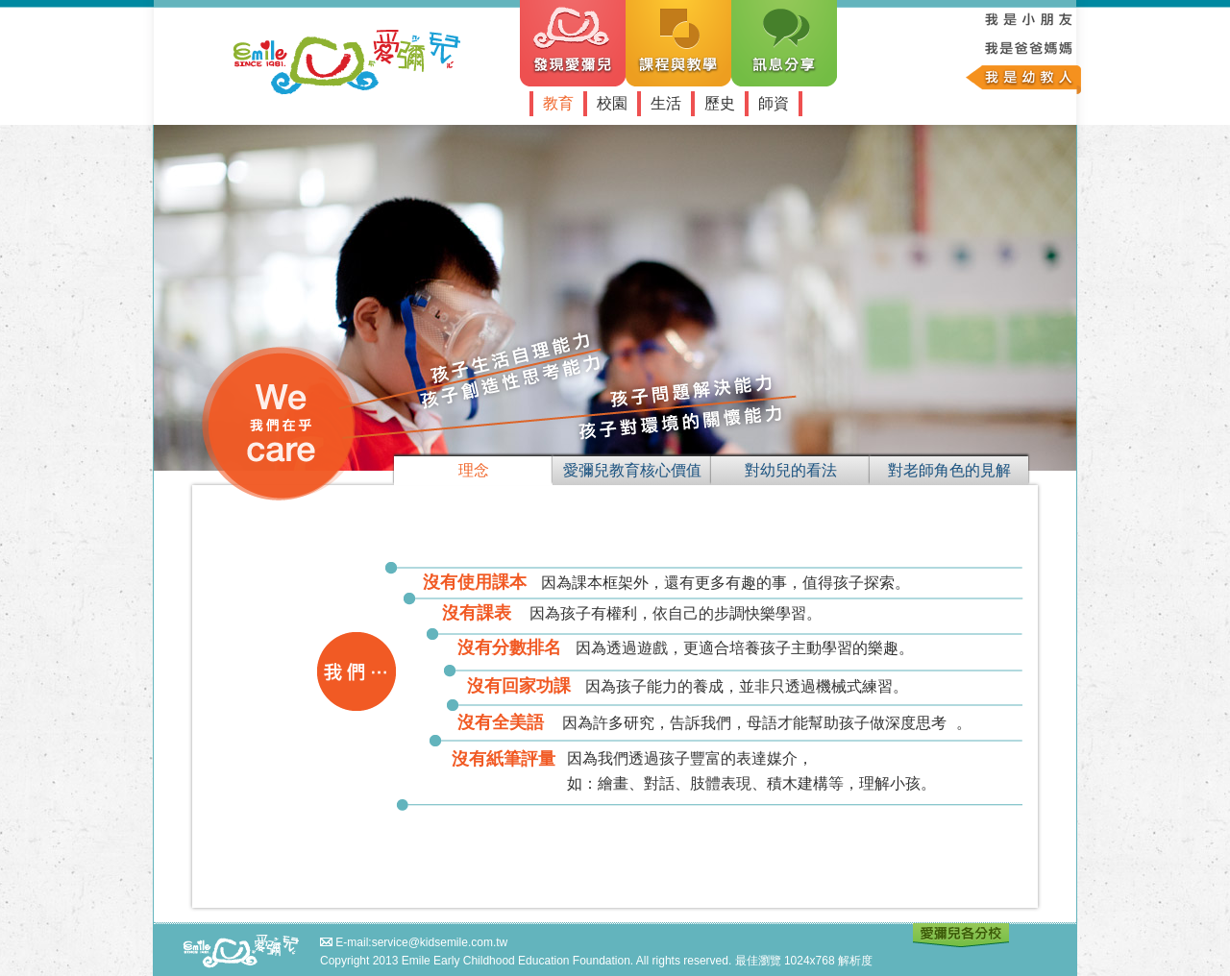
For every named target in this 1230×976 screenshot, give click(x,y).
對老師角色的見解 (949, 470)
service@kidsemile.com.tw (440, 942)
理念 (473, 470)
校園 (612, 103)
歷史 (719, 103)
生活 (666, 103)
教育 (558, 103)
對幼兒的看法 (791, 470)
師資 (773, 103)
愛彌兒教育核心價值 (632, 470)
